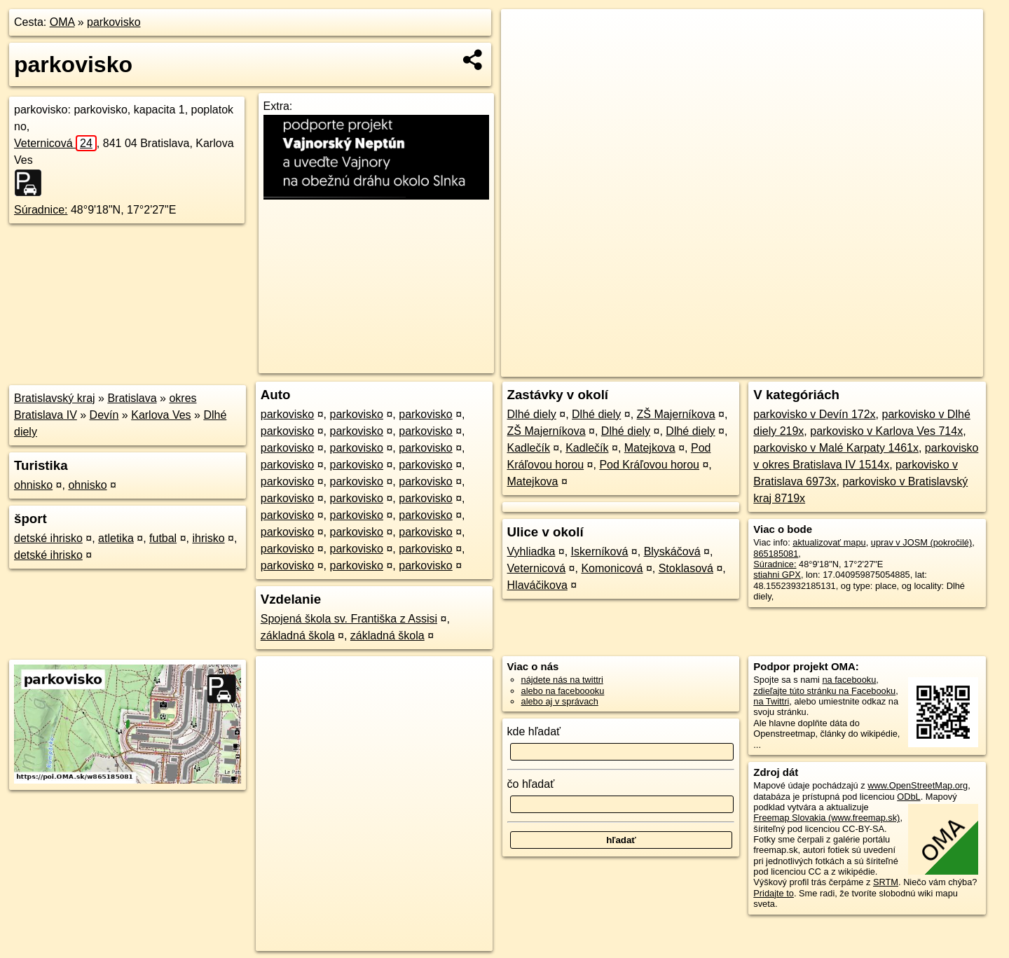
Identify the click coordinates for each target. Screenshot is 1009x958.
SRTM (885, 882)
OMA (62, 22)
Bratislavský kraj (54, 398)
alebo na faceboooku (563, 691)
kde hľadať (534, 731)
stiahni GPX (777, 574)
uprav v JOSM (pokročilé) (921, 542)
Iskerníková (600, 551)
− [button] (525, 54)
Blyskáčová (672, 551)
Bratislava (131, 398)
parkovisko (113, 22)
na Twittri (771, 701)
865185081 (775, 553)
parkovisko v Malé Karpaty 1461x (836, 448)
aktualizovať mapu (828, 542)
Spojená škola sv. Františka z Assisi (349, 619)
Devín (104, 415)
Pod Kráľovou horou (649, 465)
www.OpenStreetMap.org (917, 785)
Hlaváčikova (537, 585)
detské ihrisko (48, 538)
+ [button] (525, 32)
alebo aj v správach (559, 701)
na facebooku (849, 679)
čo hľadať (531, 784)
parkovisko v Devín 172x (814, 414)
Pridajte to (773, 893)
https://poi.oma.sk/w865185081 (921, 366)
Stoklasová (686, 568)
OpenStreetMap (745, 366)
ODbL (908, 796)
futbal (163, 538)
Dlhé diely (531, 414)
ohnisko (33, 485)
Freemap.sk (817, 366)
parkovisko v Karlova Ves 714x (886, 431)
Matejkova (649, 448)
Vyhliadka (531, 551)
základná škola (298, 635)
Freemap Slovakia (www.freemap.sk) (826, 817)
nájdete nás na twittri (562, 679)
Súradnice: (41, 210)
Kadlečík (528, 448)
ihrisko (208, 538)
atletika (116, 538)
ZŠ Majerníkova (676, 414)
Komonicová (612, 568)
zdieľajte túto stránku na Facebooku (824, 691)
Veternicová (55, 143)
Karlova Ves (161, 415)
